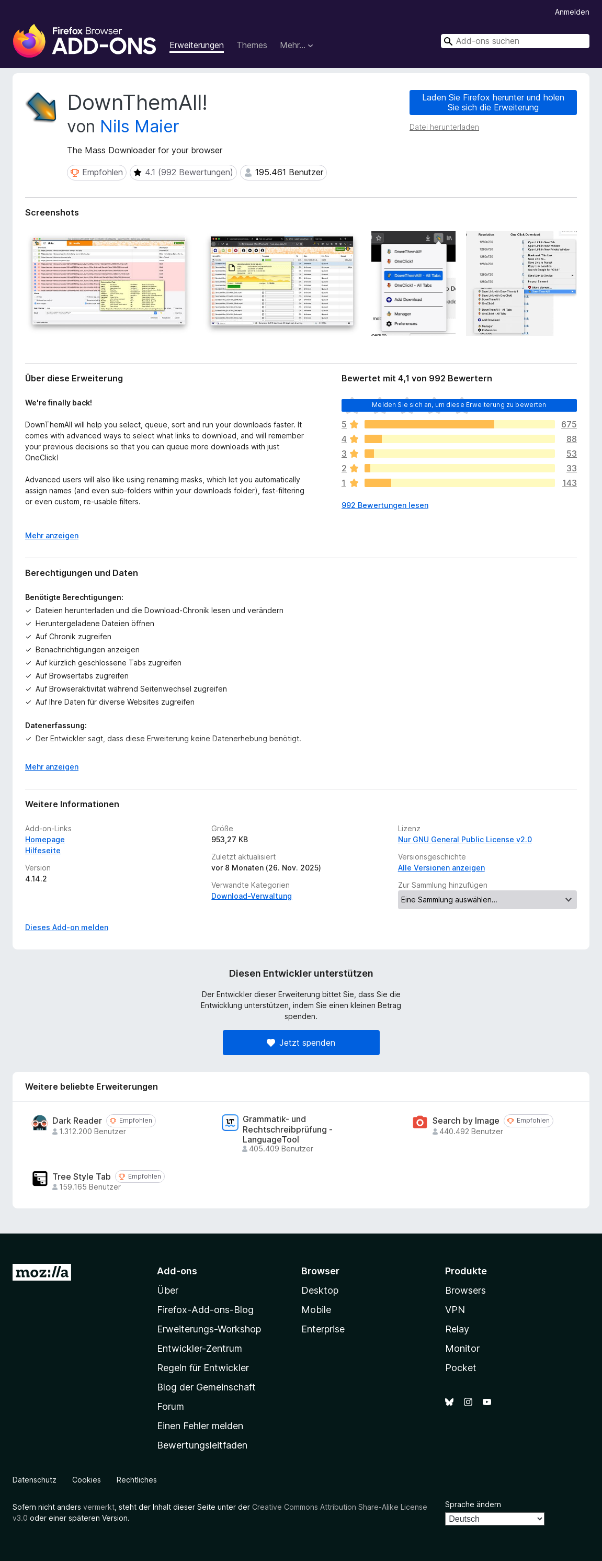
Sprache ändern (473, 1504)
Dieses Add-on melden (66, 927)
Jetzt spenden (301, 1042)
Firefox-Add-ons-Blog (205, 1309)
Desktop (319, 1290)
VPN (455, 1309)
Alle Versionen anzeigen (441, 867)
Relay (457, 1329)
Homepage (45, 839)
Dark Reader (77, 1121)
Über (167, 1290)
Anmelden (572, 11)
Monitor (462, 1348)
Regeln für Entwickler (203, 1367)
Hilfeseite (43, 850)
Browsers (465, 1290)
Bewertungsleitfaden (202, 1445)
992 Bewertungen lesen (385, 505)
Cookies (86, 1479)
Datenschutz (34, 1479)
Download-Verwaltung (251, 895)
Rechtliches (137, 1479)
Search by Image (466, 1121)
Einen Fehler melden (200, 1425)
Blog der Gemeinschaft (206, 1387)
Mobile (316, 1309)
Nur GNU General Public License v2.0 (465, 839)
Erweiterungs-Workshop (209, 1329)
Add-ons (177, 1270)
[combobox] (515, 41)
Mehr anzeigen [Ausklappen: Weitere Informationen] (51, 535)
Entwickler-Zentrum (199, 1348)
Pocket (460, 1367)
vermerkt (99, 1506)
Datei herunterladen (444, 126)
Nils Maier (139, 126)
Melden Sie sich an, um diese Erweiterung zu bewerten (459, 405)
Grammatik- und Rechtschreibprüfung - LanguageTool (288, 1129)
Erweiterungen (196, 45)
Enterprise (323, 1329)
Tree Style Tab (81, 1177)
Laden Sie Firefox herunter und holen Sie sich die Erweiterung (493, 102)
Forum (170, 1406)
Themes (251, 45)
